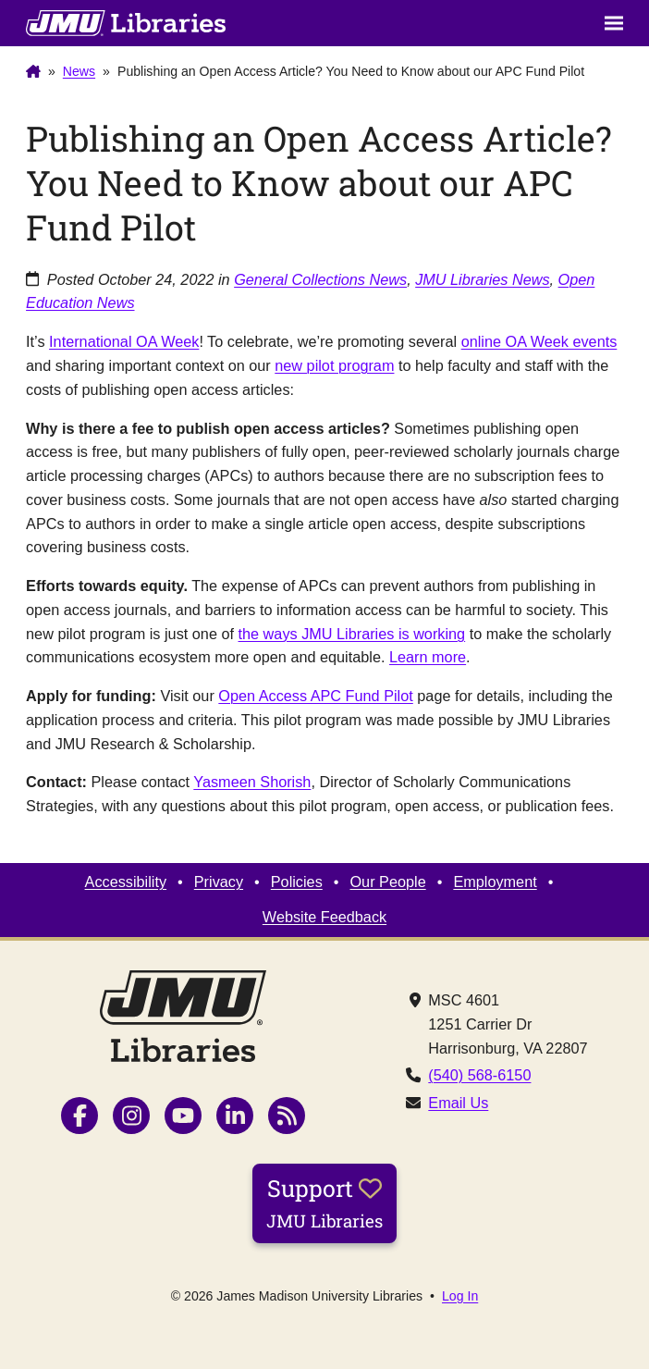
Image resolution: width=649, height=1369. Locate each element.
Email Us (458, 1102)
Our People (387, 881)
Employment (494, 881)
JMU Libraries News (482, 279)
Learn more (427, 656)
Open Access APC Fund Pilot (315, 695)
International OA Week (124, 341)
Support (324, 1202)
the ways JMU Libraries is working (352, 633)
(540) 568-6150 (479, 1075)
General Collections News (320, 279)
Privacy (218, 881)
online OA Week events (539, 341)
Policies (297, 881)
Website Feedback (324, 916)
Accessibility (126, 881)
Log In (460, 1295)
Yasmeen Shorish (252, 781)
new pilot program (334, 365)
